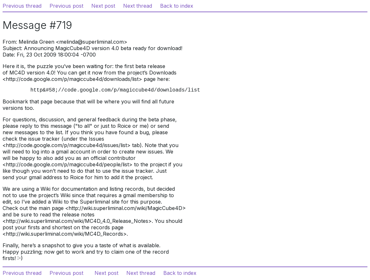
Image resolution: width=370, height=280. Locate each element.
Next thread (137, 6)
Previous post (66, 6)
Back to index (176, 6)
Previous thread (22, 6)
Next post (103, 6)
